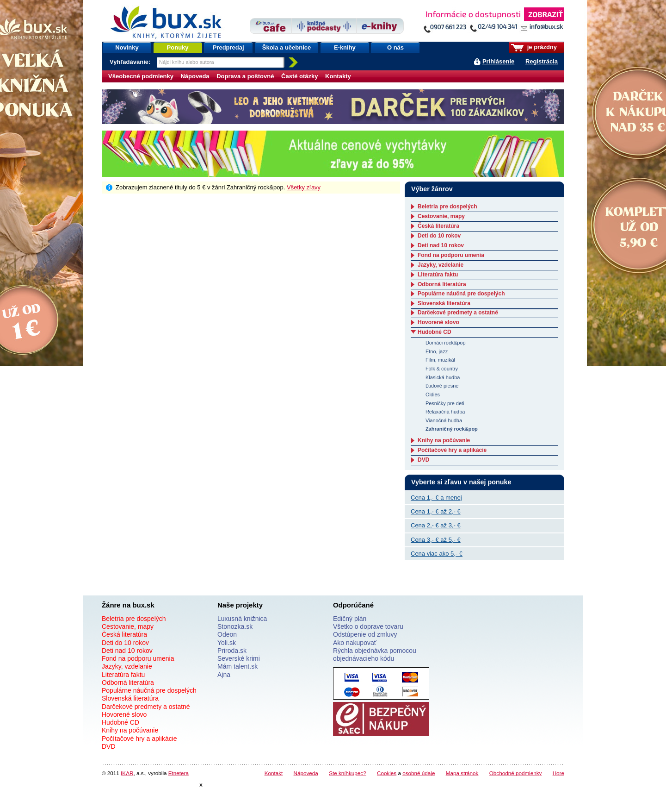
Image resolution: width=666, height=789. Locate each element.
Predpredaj (228, 47)
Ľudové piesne (442, 385)
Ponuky (178, 47)
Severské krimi (238, 658)
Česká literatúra (438, 226)
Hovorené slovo (438, 322)
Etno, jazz (437, 351)
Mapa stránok (462, 773)
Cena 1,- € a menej (436, 497)
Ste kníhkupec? (347, 773)
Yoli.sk (226, 642)
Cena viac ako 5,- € (436, 553)
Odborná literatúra (442, 284)
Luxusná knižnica (242, 618)
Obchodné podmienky (515, 773)
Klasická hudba (443, 377)
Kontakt (274, 773)
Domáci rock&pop (446, 342)
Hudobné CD (434, 332)
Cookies (386, 773)
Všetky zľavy (304, 187)
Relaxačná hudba (445, 411)
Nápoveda (194, 76)
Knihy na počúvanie (444, 440)
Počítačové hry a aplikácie (452, 450)
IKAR (127, 773)
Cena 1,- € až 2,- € (436, 511)
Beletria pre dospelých (447, 206)
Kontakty (338, 76)
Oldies (433, 394)
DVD (423, 460)
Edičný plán (349, 618)
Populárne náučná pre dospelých (461, 293)
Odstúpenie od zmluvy (365, 634)
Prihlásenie (498, 61)
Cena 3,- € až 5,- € (436, 539)
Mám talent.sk (237, 666)
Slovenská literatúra (444, 303)
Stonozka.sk (235, 626)
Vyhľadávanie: (131, 61)
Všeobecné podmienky (140, 76)
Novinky (127, 47)
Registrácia (541, 61)
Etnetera (178, 773)
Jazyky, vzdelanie (440, 265)
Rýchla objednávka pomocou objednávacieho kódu (374, 654)
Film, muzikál (440, 360)
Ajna (223, 674)
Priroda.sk (232, 650)
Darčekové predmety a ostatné (458, 312)
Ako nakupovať (354, 642)
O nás (395, 47)
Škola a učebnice (286, 47)
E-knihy (345, 47)
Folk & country (442, 368)
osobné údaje (418, 773)
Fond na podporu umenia (451, 255)
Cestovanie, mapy (441, 216)
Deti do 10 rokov (439, 235)
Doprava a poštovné (245, 76)
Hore (558, 773)
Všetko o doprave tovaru (368, 626)
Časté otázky (299, 76)
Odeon (227, 634)
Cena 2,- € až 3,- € (436, 525)
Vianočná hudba (444, 420)
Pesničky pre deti (445, 403)
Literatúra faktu (438, 274)
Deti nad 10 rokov (441, 245)
